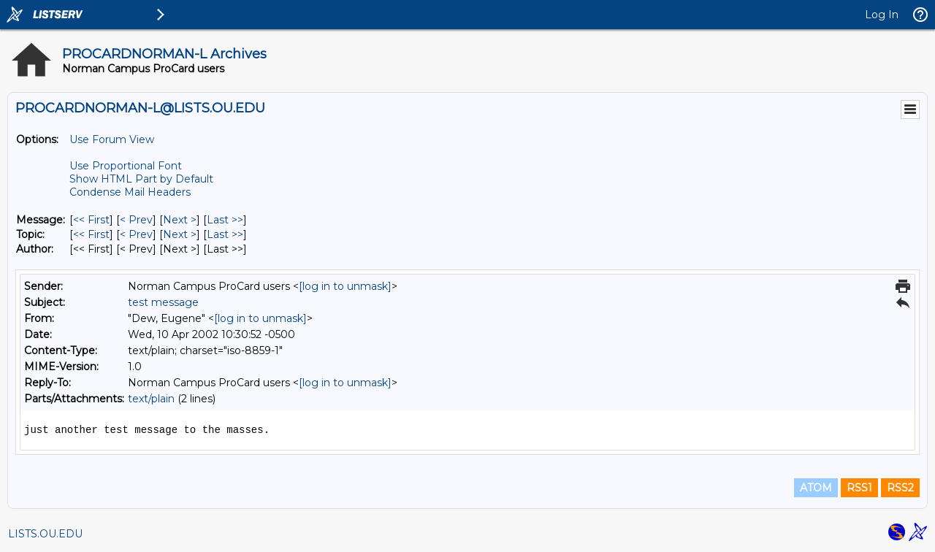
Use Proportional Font (125, 165)
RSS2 (900, 487)
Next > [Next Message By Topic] (179, 234)
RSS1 (859, 487)
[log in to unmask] (345, 286)
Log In (881, 14)
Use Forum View (111, 139)
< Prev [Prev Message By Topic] (136, 234)
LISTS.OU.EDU (45, 533)
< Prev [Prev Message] (136, 219)
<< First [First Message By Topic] (91, 234)
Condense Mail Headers (130, 192)
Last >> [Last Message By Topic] (225, 234)
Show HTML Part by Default (141, 178)
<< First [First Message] (91, 219)
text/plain (151, 398)
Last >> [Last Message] (225, 219)
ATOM (816, 487)
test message (163, 302)
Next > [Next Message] (179, 219)
